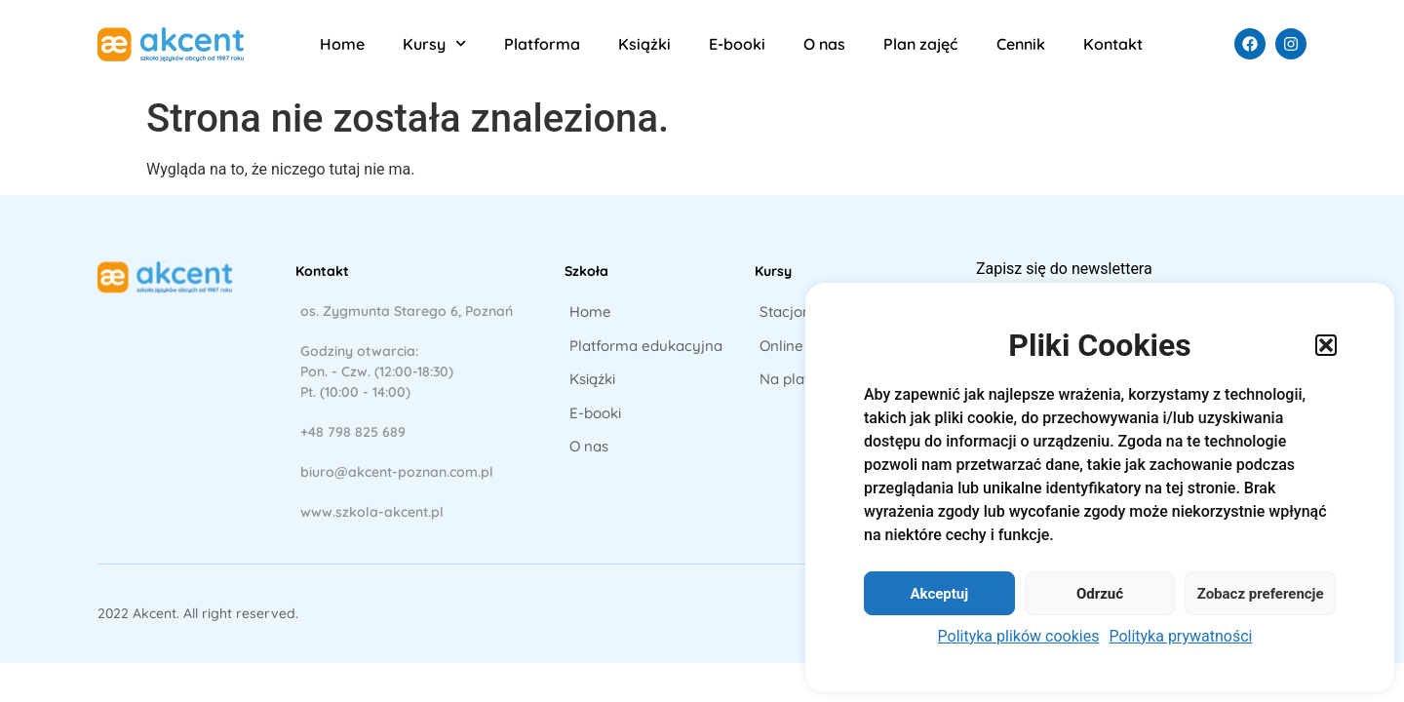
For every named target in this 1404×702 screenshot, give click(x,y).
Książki (644, 44)
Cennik (1020, 44)
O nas (824, 44)
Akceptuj (939, 594)
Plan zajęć (920, 44)
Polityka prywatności (1180, 636)
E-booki (737, 44)
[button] (1326, 345)
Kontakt (1113, 44)
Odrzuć (1099, 594)
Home (342, 44)
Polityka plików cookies (1019, 636)
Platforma (542, 44)
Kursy (434, 43)
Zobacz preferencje (1260, 594)
